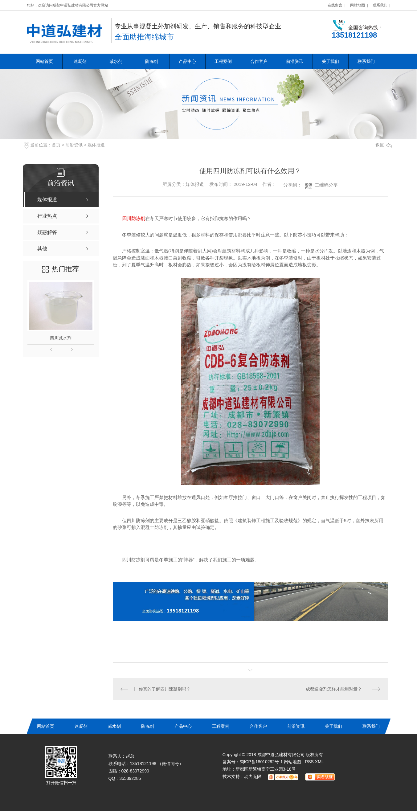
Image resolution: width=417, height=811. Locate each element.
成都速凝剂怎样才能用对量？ (334, 688)
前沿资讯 (294, 61)
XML (319, 761)
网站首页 (44, 61)
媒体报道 (96, 144)
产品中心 (187, 61)
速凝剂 (80, 61)
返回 (383, 145)
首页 (56, 144)
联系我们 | (381, 5)
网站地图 (292, 761)
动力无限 (252, 776)
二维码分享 (326, 184)
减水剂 (115, 61)
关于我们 (330, 61)
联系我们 (366, 61)
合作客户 (259, 61)
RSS (310, 761)
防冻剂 (151, 61)
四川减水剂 (61, 337)
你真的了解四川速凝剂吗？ (164, 688)
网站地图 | (359, 5)
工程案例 (223, 61)
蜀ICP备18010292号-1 (261, 761)
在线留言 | (336, 5)
